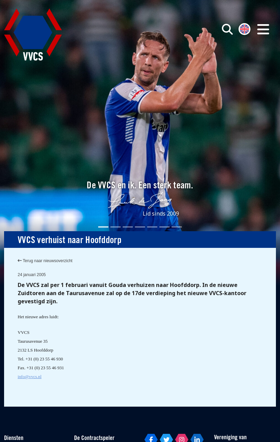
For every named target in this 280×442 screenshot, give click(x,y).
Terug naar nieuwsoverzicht (45, 260)
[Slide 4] (140, 227)
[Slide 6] (164, 227)
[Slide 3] (128, 227)
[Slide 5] (152, 227)
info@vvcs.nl (29, 376)
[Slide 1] (103, 227)
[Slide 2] (115, 227)
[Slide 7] (177, 227)
